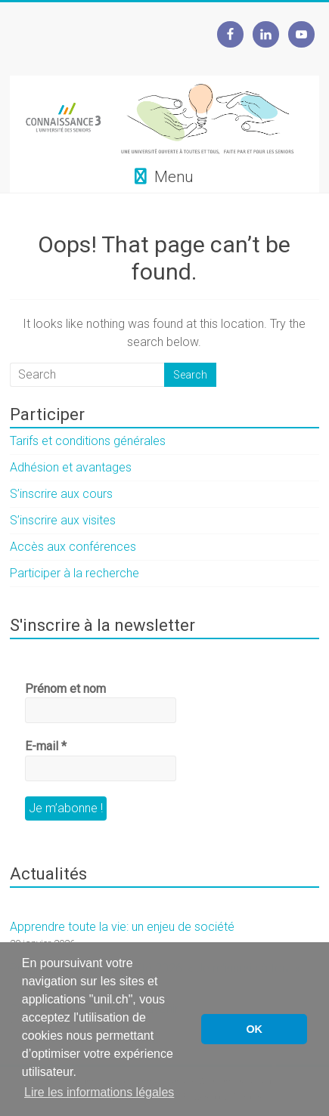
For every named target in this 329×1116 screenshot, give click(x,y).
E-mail (46, 746)
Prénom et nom (65, 689)
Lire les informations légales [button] (99, 1092)
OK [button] (254, 1029)
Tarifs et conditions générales (88, 441)
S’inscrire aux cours (61, 494)
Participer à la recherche (74, 573)
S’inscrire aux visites (63, 520)
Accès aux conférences (73, 546)
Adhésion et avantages (71, 467)
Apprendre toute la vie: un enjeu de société (122, 927)
